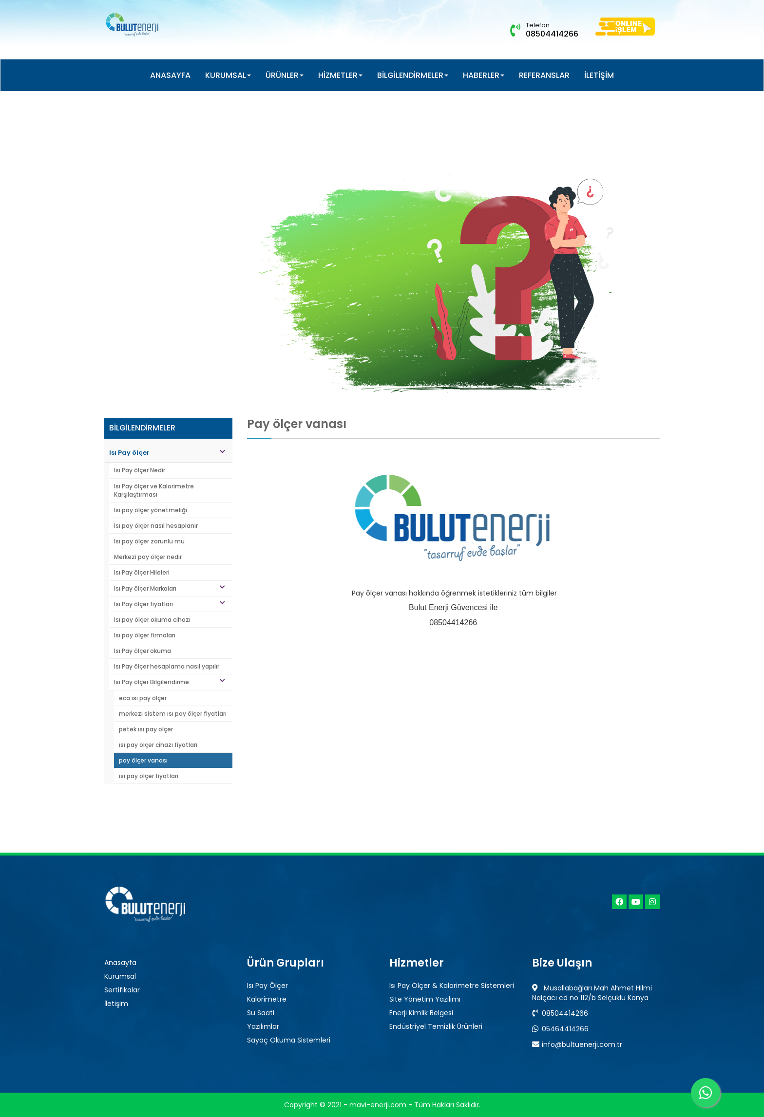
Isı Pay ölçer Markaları (169, 588)
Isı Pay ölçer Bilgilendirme (169, 682)
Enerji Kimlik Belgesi (421, 1013)
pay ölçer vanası (143, 760)
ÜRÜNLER (285, 75)
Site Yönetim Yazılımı (424, 999)
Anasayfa (120, 963)
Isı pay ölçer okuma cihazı (152, 619)
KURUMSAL (228, 75)
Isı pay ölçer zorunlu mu (149, 541)
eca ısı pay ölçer (143, 698)
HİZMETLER (340, 75)
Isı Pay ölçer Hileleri (142, 572)
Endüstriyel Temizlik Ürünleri (435, 1026)
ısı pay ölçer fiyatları (148, 776)
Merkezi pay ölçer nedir (148, 557)
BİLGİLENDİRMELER (412, 75)
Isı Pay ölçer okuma (142, 651)
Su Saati (260, 1013)
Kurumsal (120, 976)
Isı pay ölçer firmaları (144, 635)
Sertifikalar (122, 990)
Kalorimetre (266, 999)
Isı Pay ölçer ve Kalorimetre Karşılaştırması (154, 490)
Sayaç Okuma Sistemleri (288, 1040)
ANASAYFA (170, 75)
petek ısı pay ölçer (146, 729)
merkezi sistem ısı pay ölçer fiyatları (173, 713)
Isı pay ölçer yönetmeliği (150, 510)
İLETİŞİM (599, 75)
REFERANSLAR (544, 75)
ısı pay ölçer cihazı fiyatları (158, 745)
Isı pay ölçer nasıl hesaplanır (156, 525)
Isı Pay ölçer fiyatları (169, 604)
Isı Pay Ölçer (267, 985)
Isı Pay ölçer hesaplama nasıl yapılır (166, 666)
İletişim (116, 1003)
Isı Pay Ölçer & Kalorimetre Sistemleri (451, 985)
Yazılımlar (263, 1026)
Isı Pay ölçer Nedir (139, 470)
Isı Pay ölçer (167, 452)
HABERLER (483, 75)
